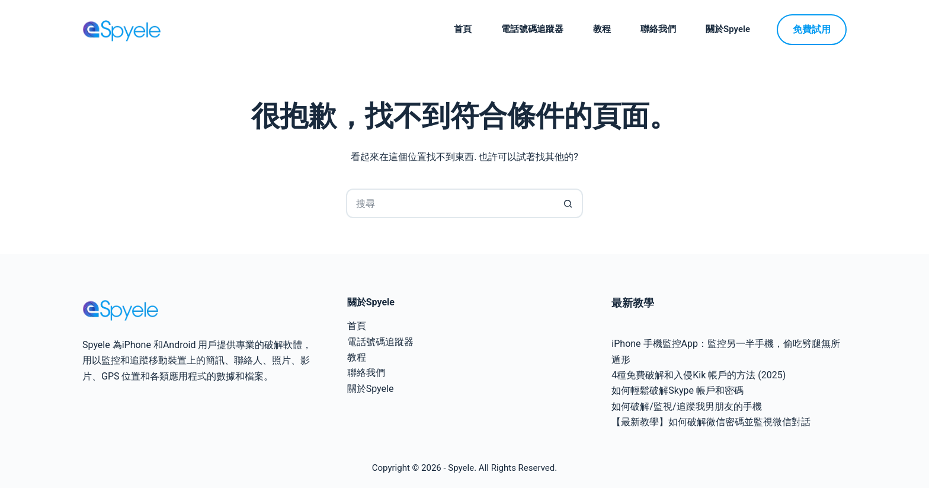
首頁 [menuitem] (463, 29)
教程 (356, 357)
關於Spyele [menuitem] (728, 29)
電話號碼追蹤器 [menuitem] (532, 29)
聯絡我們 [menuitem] (658, 29)
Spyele (461, 468)
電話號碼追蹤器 (380, 341)
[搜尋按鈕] (568, 203)
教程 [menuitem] (602, 29)
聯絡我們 (366, 372)
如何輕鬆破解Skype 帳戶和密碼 (677, 390)
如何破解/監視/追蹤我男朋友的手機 (686, 406)
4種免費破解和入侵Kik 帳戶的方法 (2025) (698, 375)
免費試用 (812, 29)
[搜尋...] (449, 203)
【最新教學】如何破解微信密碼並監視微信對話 (711, 422)
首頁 (356, 325)
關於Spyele (370, 388)
